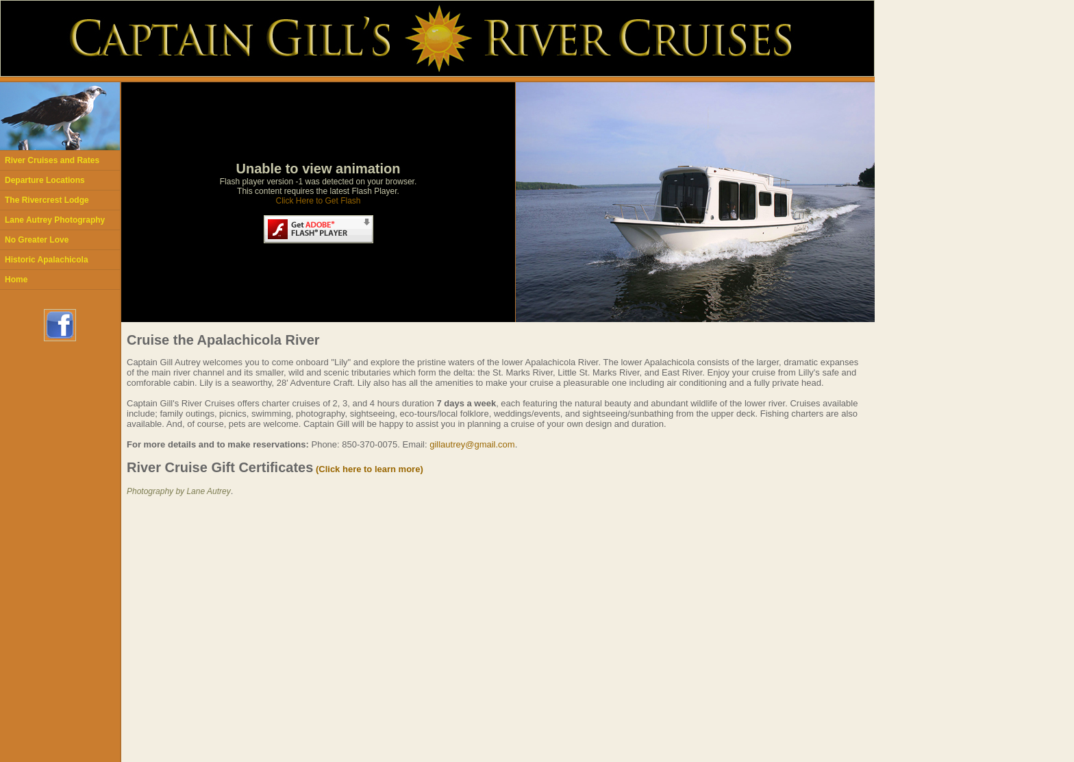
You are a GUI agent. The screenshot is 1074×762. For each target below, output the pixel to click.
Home (16, 279)
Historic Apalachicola (46, 260)
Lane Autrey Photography (55, 220)
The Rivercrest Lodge (47, 200)
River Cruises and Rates (52, 160)
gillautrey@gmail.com (471, 444)
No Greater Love (36, 240)
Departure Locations (45, 180)
